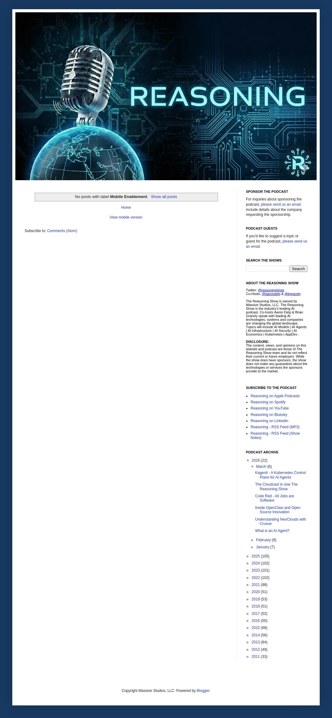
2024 (256, 563)
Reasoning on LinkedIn (269, 421)
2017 (256, 613)
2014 (256, 635)
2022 (256, 578)
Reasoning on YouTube (270, 408)
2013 (256, 642)
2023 (256, 570)
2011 (256, 656)
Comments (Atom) (62, 231)
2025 (256, 556)
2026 (256, 460)
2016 (256, 621)
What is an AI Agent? (272, 531)
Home (126, 207)
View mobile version (126, 217)
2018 (256, 606)
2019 (256, 599)
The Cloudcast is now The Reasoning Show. (276, 486)
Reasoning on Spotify (268, 402)
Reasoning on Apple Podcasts (275, 396)
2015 (256, 628)
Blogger (203, 691)
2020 (256, 592)
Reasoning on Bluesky (269, 415)
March (261, 466)
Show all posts (164, 196)
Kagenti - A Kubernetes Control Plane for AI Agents (280, 475)
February (264, 540)
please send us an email (281, 204)
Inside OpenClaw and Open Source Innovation (277, 510)
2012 (256, 649)
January (263, 547)
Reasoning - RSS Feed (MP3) (275, 427)
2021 (256, 585)
